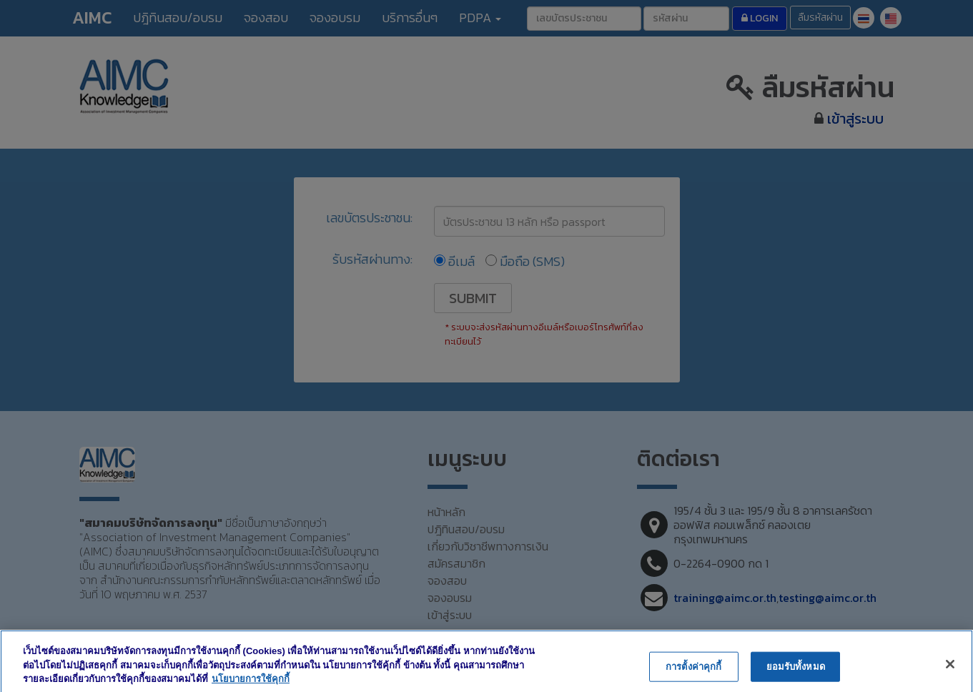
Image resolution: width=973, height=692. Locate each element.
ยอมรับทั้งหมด (795, 676)
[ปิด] (950, 674)
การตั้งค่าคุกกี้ (693, 676)
